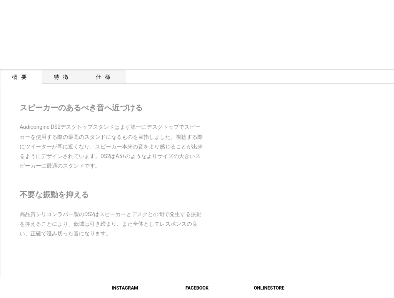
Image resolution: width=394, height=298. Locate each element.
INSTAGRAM (125, 288)
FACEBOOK (197, 288)
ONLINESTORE (269, 288)
